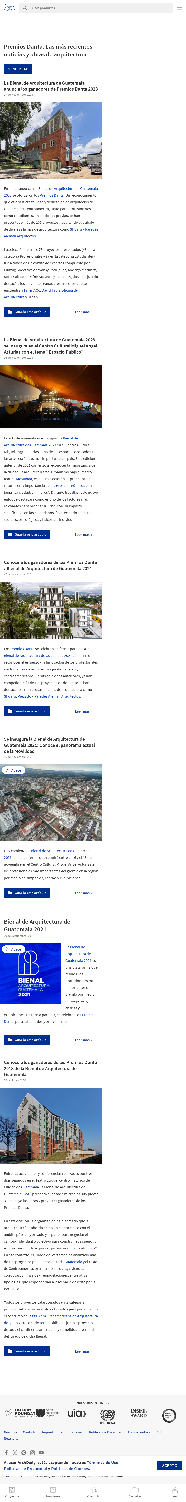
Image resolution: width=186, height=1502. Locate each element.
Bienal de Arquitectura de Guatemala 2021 (38, 655)
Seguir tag (18, 69)
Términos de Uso (102, 1462)
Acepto (169, 1465)
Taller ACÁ (31, 290)
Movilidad (24, 478)
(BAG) (26, 1193)
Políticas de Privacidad (25, 1468)
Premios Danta (52, 195)
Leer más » (83, 311)
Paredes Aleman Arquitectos (57, 696)
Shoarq (76, 229)
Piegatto (24, 696)
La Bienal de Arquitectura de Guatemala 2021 (78, 953)
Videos (14, 770)
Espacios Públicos (70, 485)
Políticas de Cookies (70, 1468)
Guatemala (30, 1187)
